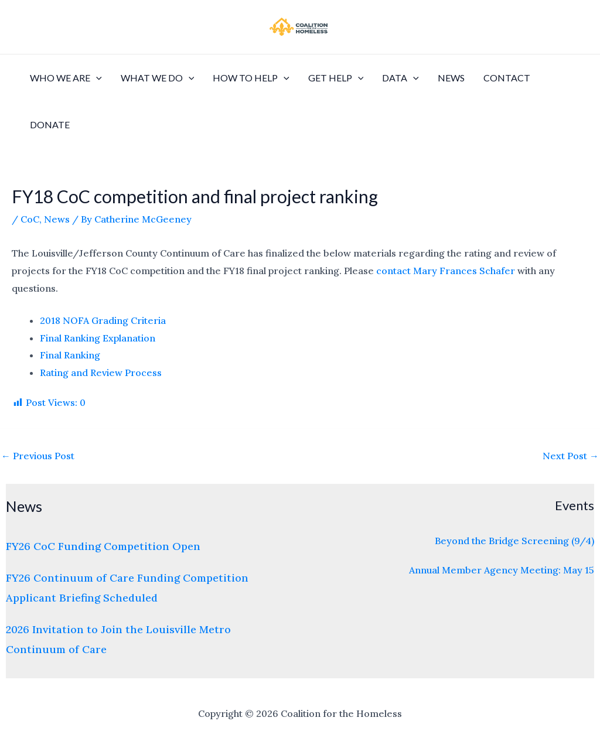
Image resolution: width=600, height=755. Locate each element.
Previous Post (37, 455)
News (451, 77)
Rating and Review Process (101, 372)
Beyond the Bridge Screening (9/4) (514, 540)
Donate (50, 124)
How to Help (251, 77)
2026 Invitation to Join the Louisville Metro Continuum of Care (118, 639)
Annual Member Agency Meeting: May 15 (501, 570)
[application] (96, 77)
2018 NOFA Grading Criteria (103, 320)
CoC (30, 219)
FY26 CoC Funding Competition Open (103, 546)
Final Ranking (70, 355)
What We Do (158, 77)
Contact (506, 77)
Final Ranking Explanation (97, 338)
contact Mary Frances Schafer (445, 270)
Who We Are (66, 77)
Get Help (336, 77)
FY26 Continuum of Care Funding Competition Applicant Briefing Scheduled (127, 587)
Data (400, 77)
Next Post (571, 455)
